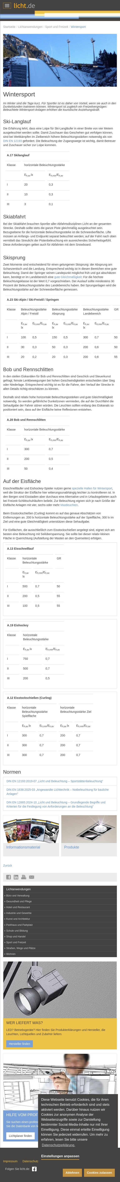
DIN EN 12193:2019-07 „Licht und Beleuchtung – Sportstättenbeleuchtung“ (54, 781)
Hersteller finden (19, 1043)
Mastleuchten (69, 505)
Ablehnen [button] (72, 1172)
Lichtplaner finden (20, 1136)
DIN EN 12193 (12, 141)
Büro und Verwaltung (17, 895)
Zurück (7, 865)
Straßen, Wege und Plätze (21, 948)
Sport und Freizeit (56, 26)
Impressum (10, 1161)
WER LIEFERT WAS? (24, 1023)
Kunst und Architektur (18, 918)
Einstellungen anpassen (60, 1156)
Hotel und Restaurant (18, 907)
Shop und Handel (16, 936)
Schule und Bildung (17, 930)
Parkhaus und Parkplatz (19, 924)
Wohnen (10, 954)
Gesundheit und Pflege (19, 901)
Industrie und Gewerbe (18, 913)
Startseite (9, 26)
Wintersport (78, 26)
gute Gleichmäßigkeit (68, 277)
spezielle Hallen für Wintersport (92, 488)
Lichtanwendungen (30, 26)
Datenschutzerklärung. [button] (58, 1145)
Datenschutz (30, 1161)
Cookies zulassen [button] (99, 1172)
